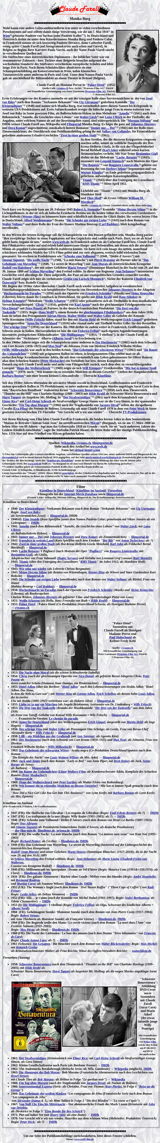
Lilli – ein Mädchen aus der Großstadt (44, 736)
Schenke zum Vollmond (79, 256)
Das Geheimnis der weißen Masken (42, 1093)
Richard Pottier (30, 841)
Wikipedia (68, 443)
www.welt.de (60, 242)
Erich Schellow (106, 693)
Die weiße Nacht (38, 260)
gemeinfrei (68, 473)
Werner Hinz (31, 216)
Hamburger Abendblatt (60, 460)
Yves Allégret (28, 823)
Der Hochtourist (106, 342)
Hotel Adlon (27, 686)
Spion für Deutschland (42, 323)
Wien (6, 35)
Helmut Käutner (13, 301)
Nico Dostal (10, 308)
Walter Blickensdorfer (115, 943)
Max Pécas (27, 929)
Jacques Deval (108, 405)
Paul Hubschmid (120, 637)
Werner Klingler (92, 172)
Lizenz (5, 473)
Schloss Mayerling (41, 271)
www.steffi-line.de (84, 1139)
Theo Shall (94, 198)
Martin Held (87, 319)
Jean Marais (99, 264)
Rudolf (15, 851)
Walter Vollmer (12, 224)
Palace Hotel (96, 84)
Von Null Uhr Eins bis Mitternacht (42, 1104)
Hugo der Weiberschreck (33, 368)
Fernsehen (115, 490)
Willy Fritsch (35, 319)
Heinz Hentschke (142, 293)
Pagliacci (96, 551)
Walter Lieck (88, 117)
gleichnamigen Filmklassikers (104, 312)
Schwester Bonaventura (86, 390)
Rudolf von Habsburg (16, 267)
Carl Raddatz (109, 224)
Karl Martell (142, 558)
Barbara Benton (13, 375)
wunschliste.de (141, 951)
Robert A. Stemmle (86, 209)
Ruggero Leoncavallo (123, 551)
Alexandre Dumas (29, 1100)
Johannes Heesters (143, 124)
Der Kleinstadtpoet (32, 508)
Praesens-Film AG (96, 91)
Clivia (40, 304)
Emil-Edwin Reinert (123, 813)
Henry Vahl (57, 1114)
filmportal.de (115, 494)
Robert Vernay (29, 915)
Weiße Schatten (55, 301)
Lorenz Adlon (86, 693)
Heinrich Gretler (27, 947)
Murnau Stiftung (139, 120)
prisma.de (63, 830)
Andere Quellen (14, 466)
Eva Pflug (20, 408)
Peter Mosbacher (52, 360)
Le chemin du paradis (63, 718)
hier (149, 205)
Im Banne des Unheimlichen (38, 771)
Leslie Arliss (28, 894)
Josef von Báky (30, 512)
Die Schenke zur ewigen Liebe (87, 220)
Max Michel (148, 943)
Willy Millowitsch (15, 349)
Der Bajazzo (91, 165)
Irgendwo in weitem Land (36, 540)
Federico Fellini (88, 331)
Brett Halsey (122, 761)
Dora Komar (16, 128)
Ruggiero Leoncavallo (123, 165)
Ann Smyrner (85, 736)
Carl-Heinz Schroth (38, 401)
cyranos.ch (62, 88)
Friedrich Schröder (98, 293)
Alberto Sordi (62, 338)
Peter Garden (67, 782)
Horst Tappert (11, 397)
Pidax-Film (150, 1041)
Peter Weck (137, 408)
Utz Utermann (88, 102)
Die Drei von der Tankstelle (37, 708)
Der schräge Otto (15, 327)
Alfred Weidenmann (37, 220)
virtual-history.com (87, 450)
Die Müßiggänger (73, 334)
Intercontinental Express (35, 1086)
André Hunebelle (144, 876)
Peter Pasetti (34, 308)
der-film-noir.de (25, 830)
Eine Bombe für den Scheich (63, 1111)
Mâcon (94, 423)
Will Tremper (91, 368)
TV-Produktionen (134, 412)
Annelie (124, 113)
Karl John (110, 150)
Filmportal (74, 124)
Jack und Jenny (29, 761)
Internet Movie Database (80, 494)
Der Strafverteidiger (77, 397)
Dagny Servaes (67, 558)
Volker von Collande (115, 131)
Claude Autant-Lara (33, 940)
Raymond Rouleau (28, 880)
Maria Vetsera (77, 267)
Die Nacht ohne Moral (34, 672)
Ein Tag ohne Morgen (33, 405)
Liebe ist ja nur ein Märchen (38, 704)
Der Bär (108, 540)
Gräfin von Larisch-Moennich (83, 278)
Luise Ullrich (113, 117)
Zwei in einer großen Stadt (78, 135)
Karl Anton (82, 304)
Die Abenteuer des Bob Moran (39, 1072)
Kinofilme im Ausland (91, 490)
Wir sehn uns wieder (32, 568)
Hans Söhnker (128, 297)
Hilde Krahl (104, 297)
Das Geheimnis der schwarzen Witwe (98, 349)
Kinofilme (104, 375)
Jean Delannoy (125, 271)
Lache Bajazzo (29, 551)
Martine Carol (26, 883)
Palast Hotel (27, 604)
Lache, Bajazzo (126, 157)
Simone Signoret (13, 260)
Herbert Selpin (116, 168)
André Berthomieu (137, 897)
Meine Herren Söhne (131, 209)
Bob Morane (45, 1079)
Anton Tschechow (132, 540)
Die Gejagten (41, 943)
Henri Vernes (19, 1076)
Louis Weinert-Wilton (64, 757)
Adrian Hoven (56, 315)
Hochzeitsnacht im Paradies (22, 293)
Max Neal (54, 346)
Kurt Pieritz (113, 1086)
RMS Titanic (91, 183)
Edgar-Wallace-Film (72, 771)
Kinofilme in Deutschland (56, 490)
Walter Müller (77, 315)
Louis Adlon (146, 693)
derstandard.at (10, 457)
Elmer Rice (9, 401)
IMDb (35, 522)
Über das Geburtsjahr (17, 454)
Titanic (87, 180)
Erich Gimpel (132, 319)
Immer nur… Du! (103, 128)
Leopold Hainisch (112, 161)
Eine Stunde (31, 519)
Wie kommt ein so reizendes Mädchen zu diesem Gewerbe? (58, 785)
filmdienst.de (46, 830)
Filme (80, 487)
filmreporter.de (103, 443)
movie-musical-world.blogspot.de (103, 457)
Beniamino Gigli (147, 153)
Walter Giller (102, 315)
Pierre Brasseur (104, 260)
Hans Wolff (46, 312)
